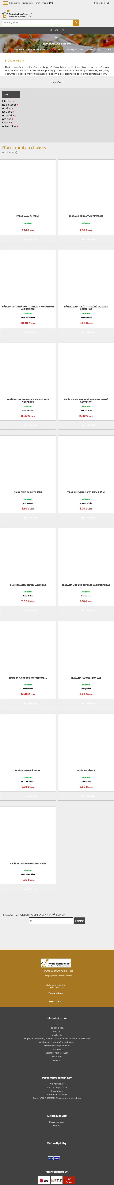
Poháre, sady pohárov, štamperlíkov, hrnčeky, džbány (55, 49)
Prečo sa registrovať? (57, 1087)
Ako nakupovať (57, 1083)
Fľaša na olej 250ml (27, 216)
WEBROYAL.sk (56, 1001)
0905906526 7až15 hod (58, 971)
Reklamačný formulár (57, 1094)
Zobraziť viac (57, 82)
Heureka (57, 1125)
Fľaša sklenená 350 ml (28, 770)
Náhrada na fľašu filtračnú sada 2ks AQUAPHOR (86, 308)
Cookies (57, 1049)
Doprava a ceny (57, 1122)
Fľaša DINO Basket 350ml (28, 492)
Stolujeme (19, 49)
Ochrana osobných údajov (57, 1045)
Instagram (57, 1060)
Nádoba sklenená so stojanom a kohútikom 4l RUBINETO (28, 308)
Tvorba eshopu (56, 993)
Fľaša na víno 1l (86, 770)
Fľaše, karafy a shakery (99, 49)
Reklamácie (57, 1091)
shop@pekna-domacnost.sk (58, 975)
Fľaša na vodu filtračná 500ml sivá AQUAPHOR (28, 400)
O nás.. (57, 1024)
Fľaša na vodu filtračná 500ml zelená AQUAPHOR (86, 400)
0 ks (96, 2)
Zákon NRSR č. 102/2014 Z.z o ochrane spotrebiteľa (57, 1098)
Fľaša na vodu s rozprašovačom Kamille (86, 585)
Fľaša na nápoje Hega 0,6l (86, 678)
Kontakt (57, 1031)
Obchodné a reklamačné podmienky (57, 1042)
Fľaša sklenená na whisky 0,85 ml (86, 492)
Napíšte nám (57, 1035)
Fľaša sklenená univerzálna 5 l (28, 863)
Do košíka (29, 239)
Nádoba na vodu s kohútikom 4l (28, 678)
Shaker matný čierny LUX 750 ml (28, 585)
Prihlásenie (14, 2)
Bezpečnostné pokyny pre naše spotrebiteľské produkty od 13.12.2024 (57, 1038)
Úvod (6, 49)
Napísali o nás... (57, 1027)
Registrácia (27, 2)
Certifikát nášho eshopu (57, 1052)
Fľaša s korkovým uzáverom (86, 216)
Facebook (57, 1056)
